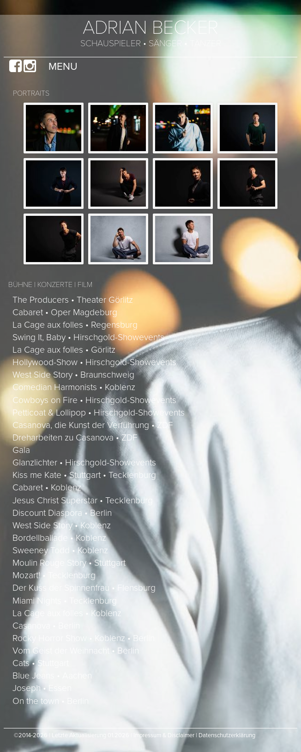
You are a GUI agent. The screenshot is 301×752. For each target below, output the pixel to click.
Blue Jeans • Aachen (52, 675)
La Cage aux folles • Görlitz (63, 349)
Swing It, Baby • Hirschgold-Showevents (88, 337)
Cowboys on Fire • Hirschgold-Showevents (94, 400)
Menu (63, 66)
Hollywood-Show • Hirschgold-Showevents (94, 362)
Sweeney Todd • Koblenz (60, 550)
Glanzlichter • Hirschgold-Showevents (84, 462)
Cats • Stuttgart (40, 663)
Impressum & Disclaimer (163, 735)
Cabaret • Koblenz (46, 487)
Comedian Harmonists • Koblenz (73, 387)
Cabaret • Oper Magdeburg (64, 312)
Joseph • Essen (42, 688)
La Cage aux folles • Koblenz (66, 613)
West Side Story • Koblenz (61, 525)
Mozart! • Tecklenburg (54, 575)
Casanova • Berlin (46, 625)
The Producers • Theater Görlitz (72, 300)
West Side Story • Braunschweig (73, 374)
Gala (21, 450)
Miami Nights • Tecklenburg (64, 600)
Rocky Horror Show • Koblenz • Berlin (83, 638)
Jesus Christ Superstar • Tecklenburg (82, 500)
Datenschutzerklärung (227, 735)
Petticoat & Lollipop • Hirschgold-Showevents (98, 412)
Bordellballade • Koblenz (59, 538)
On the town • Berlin (50, 701)
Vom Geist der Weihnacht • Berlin (75, 650)
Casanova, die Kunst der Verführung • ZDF (92, 425)
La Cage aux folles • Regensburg (75, 324)
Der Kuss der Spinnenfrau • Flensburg (84, 587)
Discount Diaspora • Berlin (62, 513)
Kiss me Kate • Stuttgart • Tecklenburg (84, 475)
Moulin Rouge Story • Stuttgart (69, 563)
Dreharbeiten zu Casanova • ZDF (75, 437)
